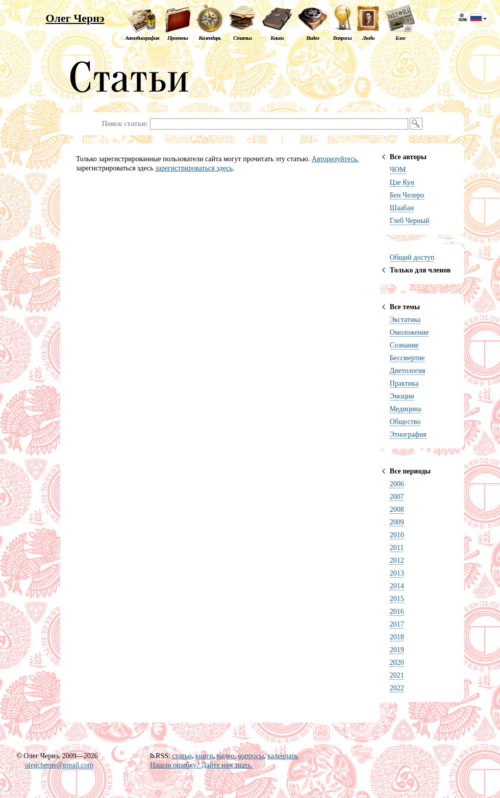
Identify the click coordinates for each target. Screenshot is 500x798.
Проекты (177, 38)
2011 (397, 548)
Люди (368, 38)
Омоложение (409, 332)
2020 (397, 662)
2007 (397, 497)
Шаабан (402, 208)
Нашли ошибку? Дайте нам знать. (201, 765)
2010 (397, 535)
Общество (405, 422)
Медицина (405, 409)
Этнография (408, 434)
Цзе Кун (402, 182)
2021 (397, 675)
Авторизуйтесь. (335, 159)
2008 (397, 509)
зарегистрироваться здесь (194, 168)
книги (204, 756)
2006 (397, 484)
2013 (397, 573)
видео (225, 756)
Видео (312, 38)
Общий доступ (412, 257)
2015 (397, 599)
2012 (397, 560)
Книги (277, 38)
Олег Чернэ (74, 18)
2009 (397, 522)
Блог (400, 38)
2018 (397, 637)
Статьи (242, 38)
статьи (181, 756)
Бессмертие (407, 358)
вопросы (251, 756)
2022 (397, 688)
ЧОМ (398, 169)
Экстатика (405, 319)
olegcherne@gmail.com (59, 765)
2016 (397, 611)
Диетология (408, 371)
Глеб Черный (410, 221)
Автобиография (142, 38)
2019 (397, 650)
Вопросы (342, 38)
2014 (397, 586)
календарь (282, 756)
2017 (397, 624)
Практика (404, 383)
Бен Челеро (407, 195)
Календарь (209, 38)
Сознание (404, 345)
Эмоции (402, 396)
